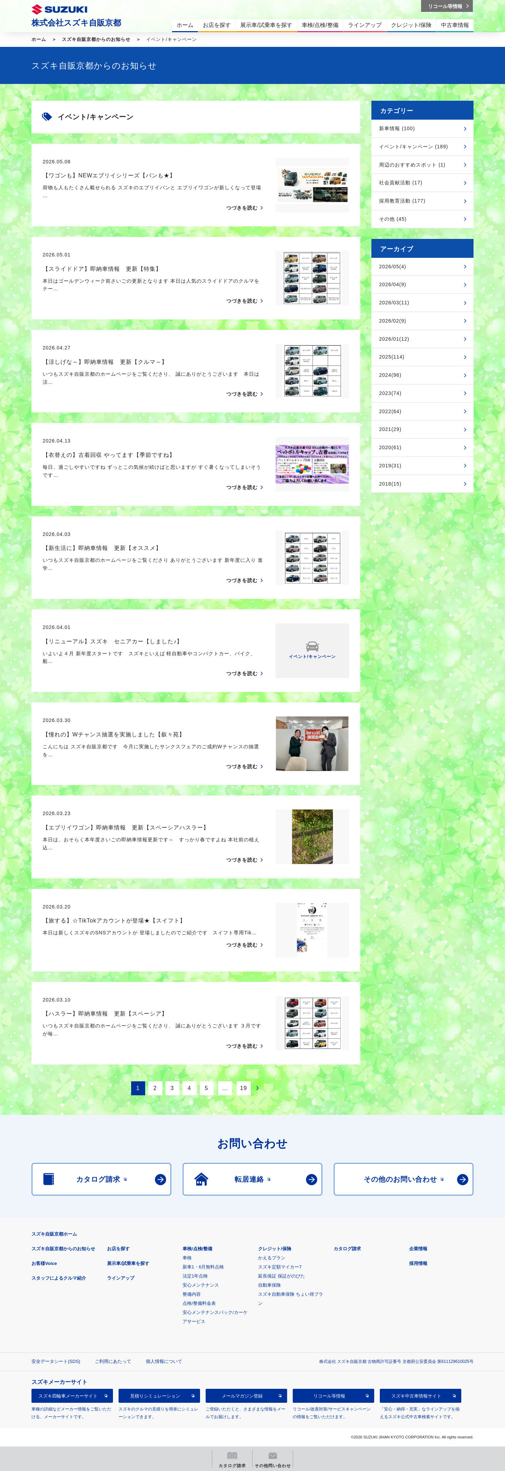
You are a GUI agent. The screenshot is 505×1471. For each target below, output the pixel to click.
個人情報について (164, 1361)
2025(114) (392, 357)
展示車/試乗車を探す (128, 1263)
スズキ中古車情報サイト (416, 1396)
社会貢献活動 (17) (400, 182)
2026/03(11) (394, 302)
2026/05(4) (392, 266)
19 (243, 1088)
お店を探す (118, 1248)
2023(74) (390, 393)
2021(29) (390, 429)
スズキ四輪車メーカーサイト (68, 1396)
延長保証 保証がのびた (281, 1276)
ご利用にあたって (113, 1361)
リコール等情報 (329, 1396)
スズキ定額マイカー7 (279, 1267)
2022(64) (390, 411)
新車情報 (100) (397, 128)
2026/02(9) (392, 321)
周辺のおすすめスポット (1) (412, 165)
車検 (187, 1257)
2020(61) (390, 447)
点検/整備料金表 (199, 1303)
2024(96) (390, 375)
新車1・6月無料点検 (203, 1267)
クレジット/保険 (274, 1248)
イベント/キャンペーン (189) (413, 146)
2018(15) (390, 484)
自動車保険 (269, 1285)
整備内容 (192, 1294)
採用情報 (418, 1263)
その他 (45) (393, 219)
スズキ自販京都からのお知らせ (96, 39)
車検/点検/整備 (197, 1248)
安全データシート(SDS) (55, 1361)
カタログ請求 (347, 1248)
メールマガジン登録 (242, 1396)
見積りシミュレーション (155, 1396)
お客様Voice (44, 1263)
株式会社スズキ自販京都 (76, 22)
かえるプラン (271, 1257)
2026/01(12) (394, 339)
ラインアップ (120, 1278)
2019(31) (390, 465)
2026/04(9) (392, 284)
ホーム (38, 39)
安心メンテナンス (201, 1285)
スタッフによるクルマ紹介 (58, 1278)
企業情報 (418, 1248)
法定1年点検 (195, 1276)
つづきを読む (242, 208)
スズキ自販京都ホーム (54, 1234)
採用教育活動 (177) (402, 201)
